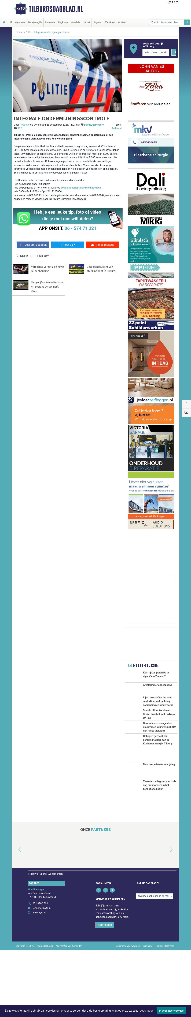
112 (10, 22)
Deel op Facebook (33, 244)
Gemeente (50, 22)
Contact (122, 22)
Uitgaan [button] (97, 22)
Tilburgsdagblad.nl (56, 9)
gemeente (98, 124)
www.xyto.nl (39, 979)
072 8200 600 (40, 970)
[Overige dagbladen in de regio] (154, 962)
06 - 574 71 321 (80, 228)
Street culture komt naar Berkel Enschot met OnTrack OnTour (159, 742)
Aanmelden (105, 991)
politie (87, 124)
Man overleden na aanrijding (159, 831)
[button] (16, 916)
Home (19, 32)
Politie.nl (117, 128)
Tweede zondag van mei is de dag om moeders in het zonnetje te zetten (159, 852)
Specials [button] (75, 22)
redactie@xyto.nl (41, 974)
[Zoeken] (187, 22)
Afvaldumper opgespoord (157, 693)
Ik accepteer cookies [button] (171, 1010)
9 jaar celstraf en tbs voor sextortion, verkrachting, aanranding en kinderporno (158, 710)
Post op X (67, 244)
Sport (87, 22)
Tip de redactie (102, 244)
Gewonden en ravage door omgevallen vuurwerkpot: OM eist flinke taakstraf (159, 774)
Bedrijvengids (35, 22)
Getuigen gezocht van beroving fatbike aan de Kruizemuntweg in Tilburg (157, 806)
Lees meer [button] (146, 1010)
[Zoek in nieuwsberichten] (167, 22)
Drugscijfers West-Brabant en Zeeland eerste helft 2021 (47, 286)
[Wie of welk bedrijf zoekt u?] (155, 52)
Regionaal (63, 22)
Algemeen (20, 22)
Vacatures (110, 22)
